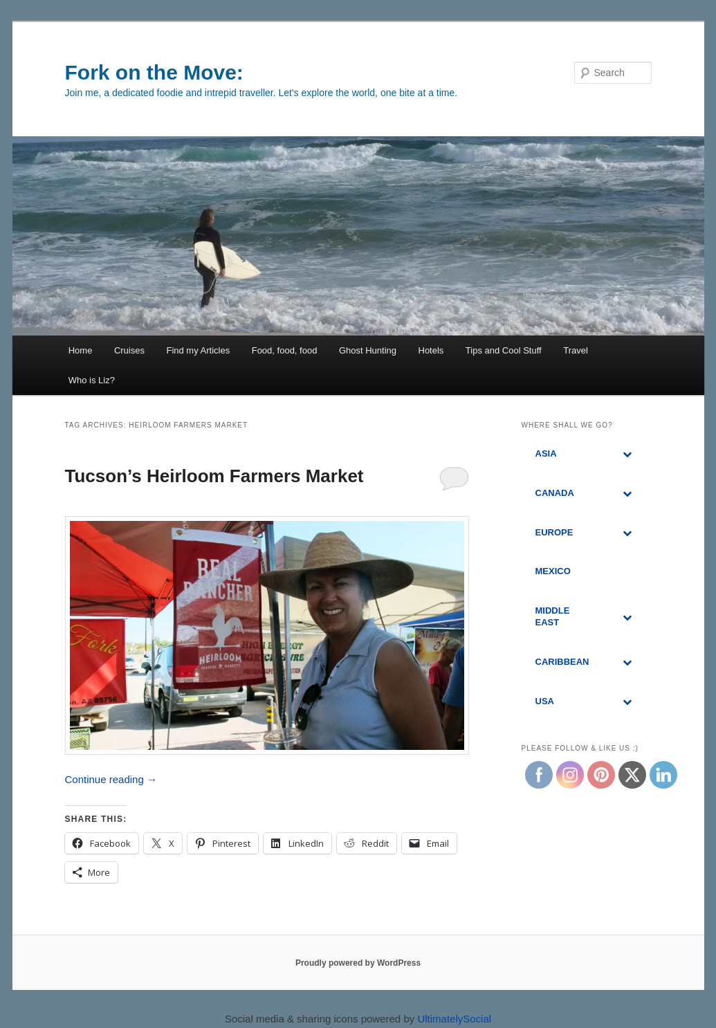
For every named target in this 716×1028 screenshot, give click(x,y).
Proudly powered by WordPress (358, 963)
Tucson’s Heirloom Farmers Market (214, 476)
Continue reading (111, 779)
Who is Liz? (91, 380)
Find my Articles (198, 350)
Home (80, 350)
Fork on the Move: (154, 72)
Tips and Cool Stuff (504, 350)
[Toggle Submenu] (627, 454)
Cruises (129, 350)
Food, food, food (285, 350)
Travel (575, 350)
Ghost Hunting (367, 350)
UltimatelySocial (454, 1019)
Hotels (431, 350)
